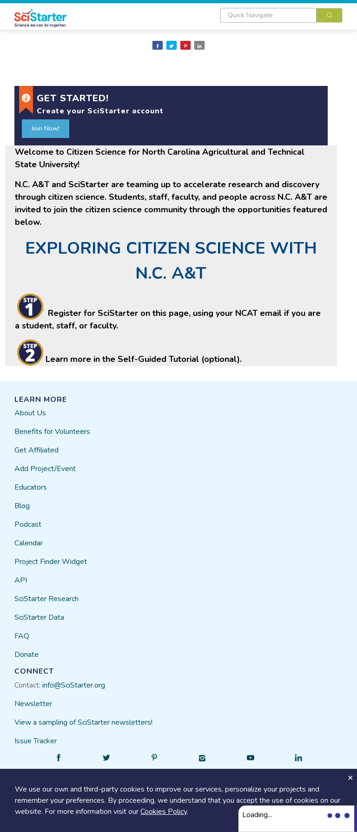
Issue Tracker (35, 741)
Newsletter (33, 704)
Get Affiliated (36, 450)
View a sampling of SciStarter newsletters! (83, 722)
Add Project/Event (45, 469)
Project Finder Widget (50, 562)
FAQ (21, 636)
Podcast (27, 524)
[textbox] (268, 15)
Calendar (28, 543)
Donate (26, 654)
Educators (30, 487)
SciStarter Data (39, 617)
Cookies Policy (163, 811)
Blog (22, 506)
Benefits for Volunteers (52, 431)
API (20, 580)
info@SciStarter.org (73, 685)
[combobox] (281, 15)
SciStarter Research (46, 599)
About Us (30, 413)
